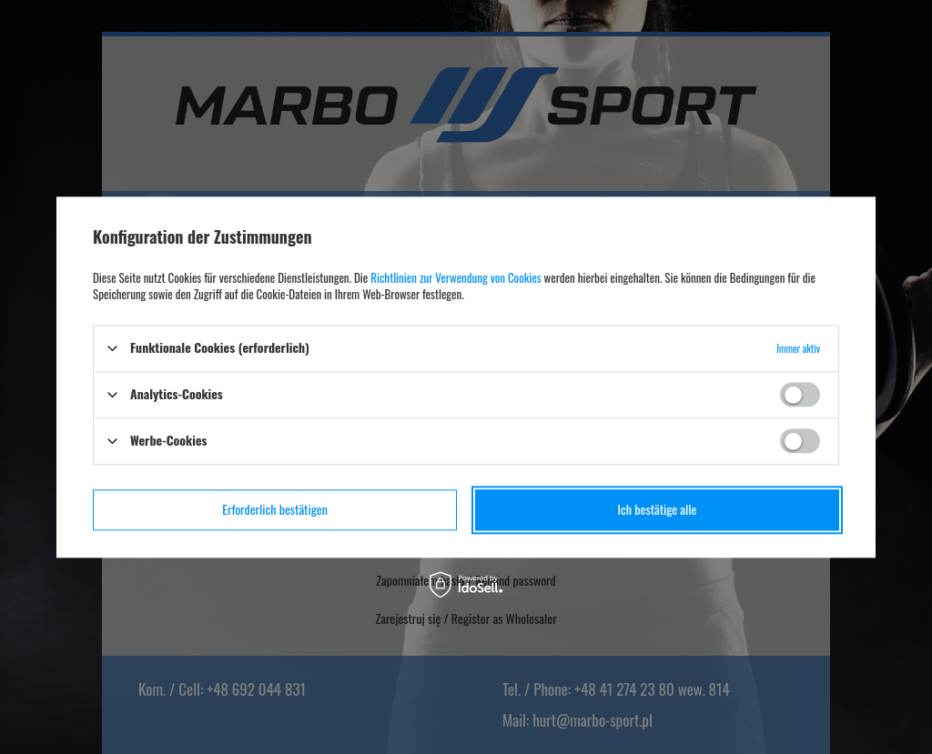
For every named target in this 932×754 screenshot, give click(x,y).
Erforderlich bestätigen (275, 508)
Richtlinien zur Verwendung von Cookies (455, 277)
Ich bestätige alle (657, 508)
